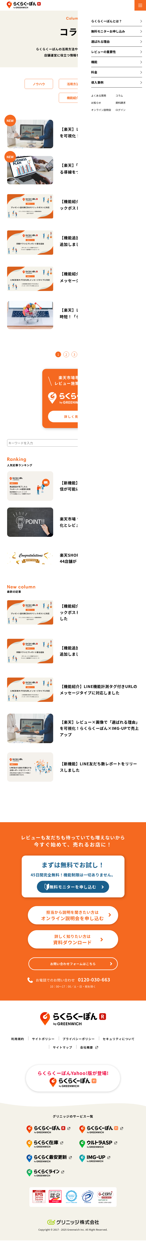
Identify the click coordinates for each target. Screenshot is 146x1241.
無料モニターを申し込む (78, 887)
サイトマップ (62, 1047)
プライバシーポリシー (79, 1039)
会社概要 (87, 1047)
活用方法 (73, 84)
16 (88, 354)
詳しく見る (78, 416)
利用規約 (15, 1039)
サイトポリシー (42, 1039)
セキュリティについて (120, 1039)
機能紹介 (73, 97)
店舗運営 (108, 84)
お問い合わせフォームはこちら (81, 964)
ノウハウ (38, 84)
